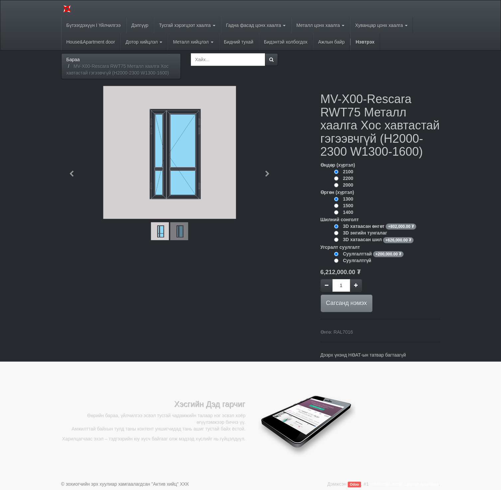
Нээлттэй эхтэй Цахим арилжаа (404, 484)
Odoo (354, 484)
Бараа (73, 59)
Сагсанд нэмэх (346, 303)
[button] (74, 170)
